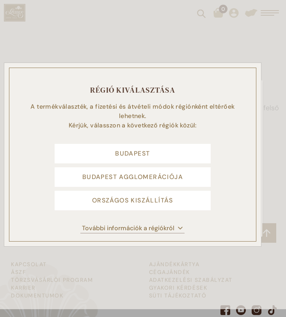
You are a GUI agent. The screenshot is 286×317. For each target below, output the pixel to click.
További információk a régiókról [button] (132, 228)
